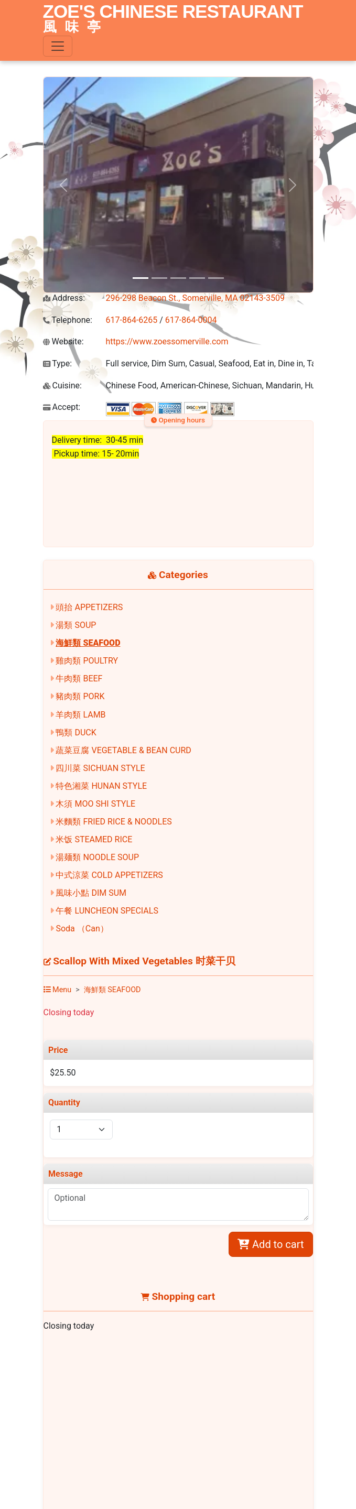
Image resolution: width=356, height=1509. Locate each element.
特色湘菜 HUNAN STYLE (101, 786)
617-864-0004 (191, 320)
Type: (57, 363)
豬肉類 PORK (80, 696)
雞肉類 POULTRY (87, 661)
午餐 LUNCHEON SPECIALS (107, 911)
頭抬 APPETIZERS (89, 607)
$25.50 (62, 1073)
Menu (58, 989)
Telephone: (67, 320)
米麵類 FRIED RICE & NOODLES (113, 822)
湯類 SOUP (76, 625)
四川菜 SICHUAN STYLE (100, 768)
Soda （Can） (82, 928)
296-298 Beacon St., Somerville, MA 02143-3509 (195, 298)
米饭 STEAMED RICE (94, 839)
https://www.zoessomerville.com (167, 341)
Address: (64, 298)
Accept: (62, 407)
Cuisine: (62, 385)
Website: (63, 341)
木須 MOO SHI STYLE (95, 804)
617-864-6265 (132, 320)
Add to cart (271, 1244)
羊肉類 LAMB (80, 715)
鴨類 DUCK (76, 732)
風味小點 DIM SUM (91, 893)
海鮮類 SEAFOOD (88, 643)
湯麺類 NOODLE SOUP (97, 857)
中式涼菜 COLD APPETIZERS (109, 875)
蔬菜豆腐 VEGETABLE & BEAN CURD (123, 750)
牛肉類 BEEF (79, 678)
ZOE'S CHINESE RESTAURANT (173, 19)
